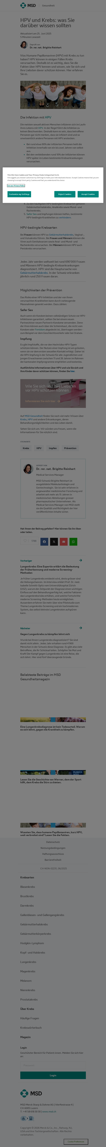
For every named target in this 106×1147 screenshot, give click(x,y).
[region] (53, 185)
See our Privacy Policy (16, 186)
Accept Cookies (88, 194)
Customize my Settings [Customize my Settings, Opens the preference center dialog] (19, 194)
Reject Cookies (64, 194)
